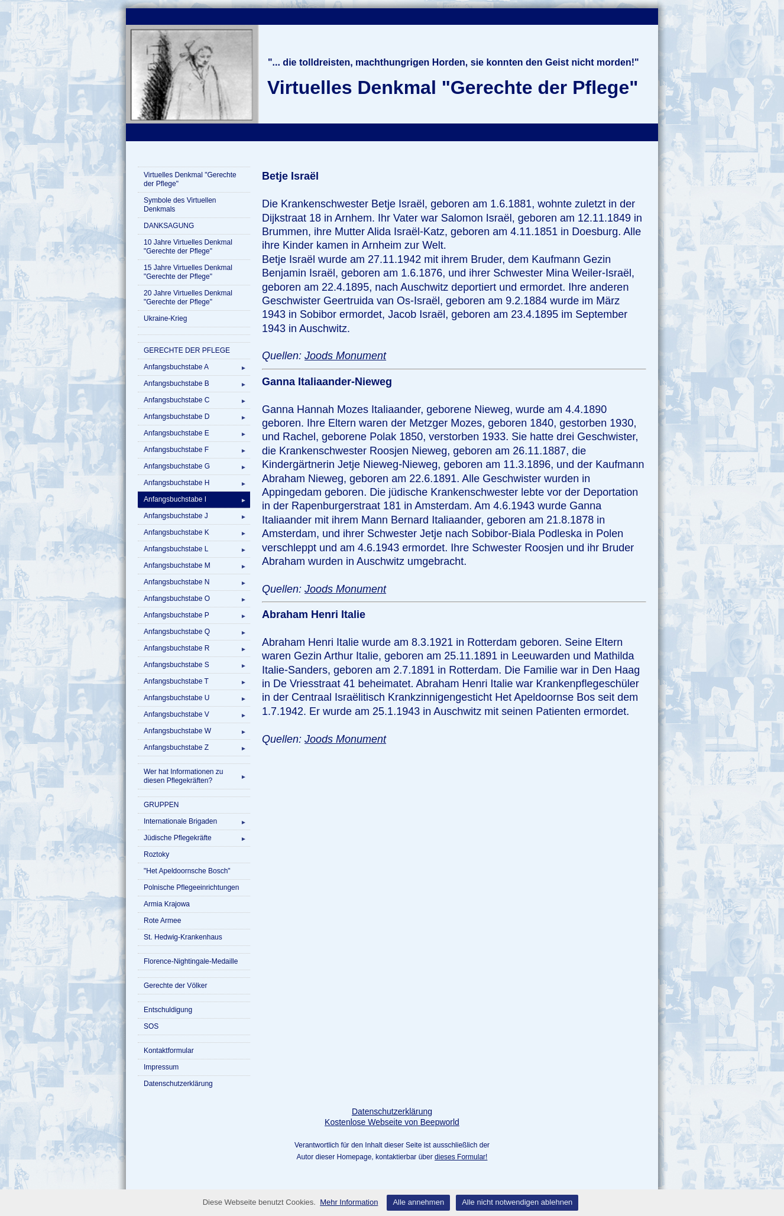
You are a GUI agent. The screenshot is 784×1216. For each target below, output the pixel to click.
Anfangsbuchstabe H (197, 483)
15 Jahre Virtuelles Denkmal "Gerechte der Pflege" (188, 272)
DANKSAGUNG (169, 226)
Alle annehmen (418, 1202)
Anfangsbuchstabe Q (197, 631)
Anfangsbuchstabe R (197, 648)
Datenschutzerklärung (178, 1084)
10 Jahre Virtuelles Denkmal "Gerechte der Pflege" (188, 246)
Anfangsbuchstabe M (197, 565)
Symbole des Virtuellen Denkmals (180, 204)
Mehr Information (349, 1202)
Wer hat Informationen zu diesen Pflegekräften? (197, 776)
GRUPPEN (161, 805)
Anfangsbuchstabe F (197, 450)
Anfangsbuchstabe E (197, 433)
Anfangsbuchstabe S (197, 665)
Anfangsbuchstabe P (197, 615)
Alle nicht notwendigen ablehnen (517, 1202)
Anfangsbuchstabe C (197, 400)
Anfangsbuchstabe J (197, 516)
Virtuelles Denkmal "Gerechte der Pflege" (190, 179)
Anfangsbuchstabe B (197, 383)
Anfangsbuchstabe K (197, 532)
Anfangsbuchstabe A (197, 367)
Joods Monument (345, 356)
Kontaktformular (169, 1050)
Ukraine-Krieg (165, 318)
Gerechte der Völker (175, 985)
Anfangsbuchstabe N (197, 582)
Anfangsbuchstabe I (197, 499)
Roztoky (156, 854)
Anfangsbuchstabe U (197, 698)
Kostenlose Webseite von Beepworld (392, 1122)
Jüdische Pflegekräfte (197, 838)
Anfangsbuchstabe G (197, 466)
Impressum (161, 1067)
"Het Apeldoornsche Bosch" (187, 871)
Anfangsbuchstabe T (197, 681)
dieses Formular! (461, 1157)
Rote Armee (162, 920)
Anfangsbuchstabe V (197, 714)
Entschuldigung (168, 1010)
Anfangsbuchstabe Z (197, 747)
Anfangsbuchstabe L (197, 549)
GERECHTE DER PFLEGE (187, 350)
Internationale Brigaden (197, 821)
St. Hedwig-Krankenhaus (183, 937)
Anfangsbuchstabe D (197, 416)
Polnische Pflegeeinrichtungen (191, 887)
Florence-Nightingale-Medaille (191, 961)
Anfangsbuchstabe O (197, 598)
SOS (151, 1026)
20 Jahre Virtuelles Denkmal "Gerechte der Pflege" (188, 297)
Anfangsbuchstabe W (197, 731)
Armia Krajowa (167, 904)
